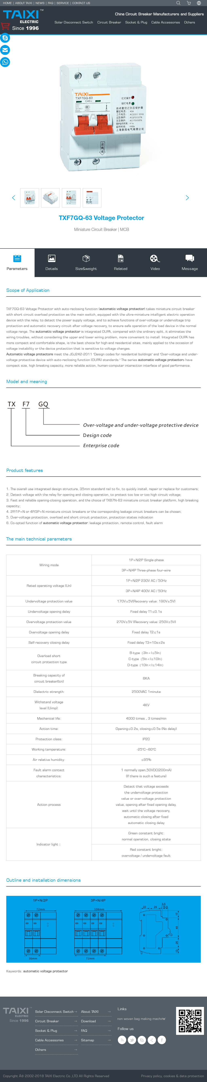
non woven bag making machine (141, 1019)
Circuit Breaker (109, 22)
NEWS (40, 3)
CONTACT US (81, 3)
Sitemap (96, 1040)
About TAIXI (96, 1012)
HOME (7, 3)
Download (96, 1021)
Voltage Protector (39, 309)
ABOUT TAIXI (23, 3)
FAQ (50, 3)
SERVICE (63, 3)
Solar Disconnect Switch (74, 22)
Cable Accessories (165, 22)
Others (189, 22)
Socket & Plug (136, 22)
